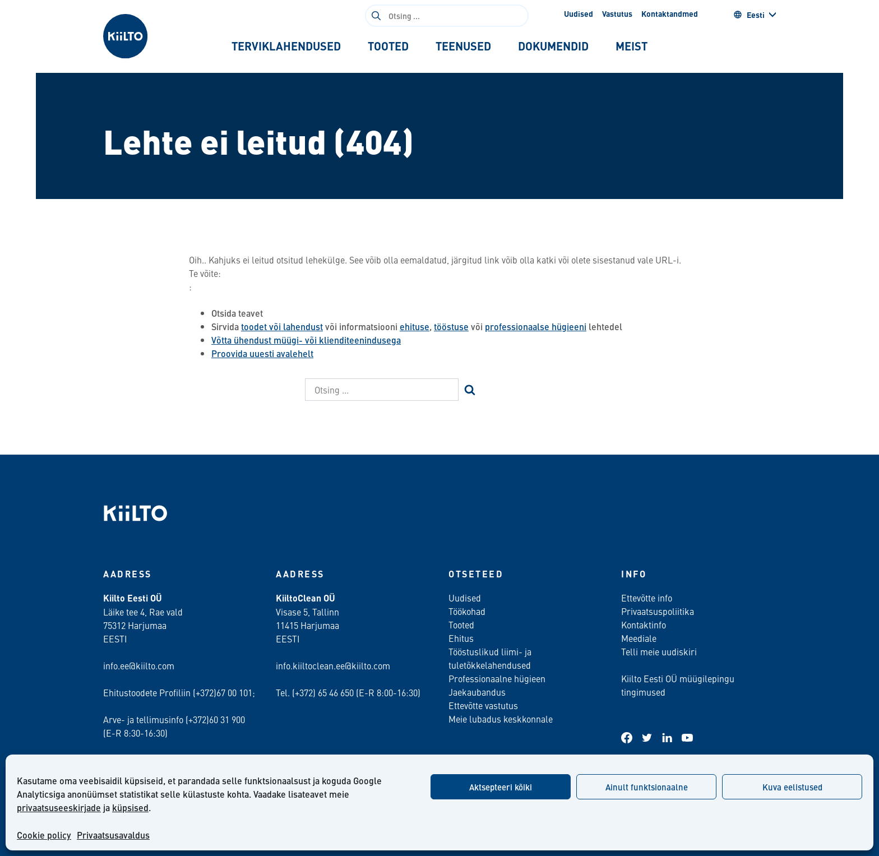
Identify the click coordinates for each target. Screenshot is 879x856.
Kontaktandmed (669, 13)
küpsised (130, 807)
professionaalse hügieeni (535, 326)
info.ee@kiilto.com (138, 665)
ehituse (414, 326)
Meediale (638, 638)
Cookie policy (44, 835)
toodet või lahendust (282, 326)
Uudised (578, 13)
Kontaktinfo (643, 624)
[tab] (286, 46)
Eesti (749, 14)
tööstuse (451, 326)
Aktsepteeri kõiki (500, 787)
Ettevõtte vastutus (483, 705)
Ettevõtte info (646, 597)
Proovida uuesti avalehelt (262, 353)
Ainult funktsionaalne (646, 787)
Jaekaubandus (477, 692)
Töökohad (466, 611)
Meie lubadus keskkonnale (500, 718)
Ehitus (461, 638)
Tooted (461, 624)
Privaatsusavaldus (113, 835)
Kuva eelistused (792, 787)
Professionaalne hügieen (496, 678)
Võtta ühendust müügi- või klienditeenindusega (306, 340)
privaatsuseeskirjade (59, 807)
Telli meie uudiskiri (659, 651)
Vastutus (617, 13)
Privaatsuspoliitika (657, 611)
